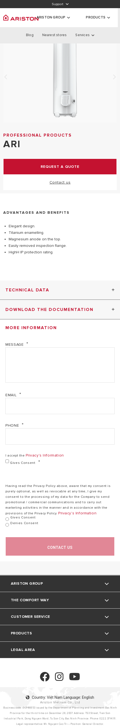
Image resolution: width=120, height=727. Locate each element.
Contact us (60, 182)
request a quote (60, 166)
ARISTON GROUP (51, 17)
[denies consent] (7, 525)
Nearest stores (54, 35)
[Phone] (60, 436)
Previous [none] (6, 77)
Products (95, 17)
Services (82, 35)
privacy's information (45, 455)
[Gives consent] (7, 461)
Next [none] (114, 77)
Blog (30, 35)
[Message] (60, 365)
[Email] (60, 406)
